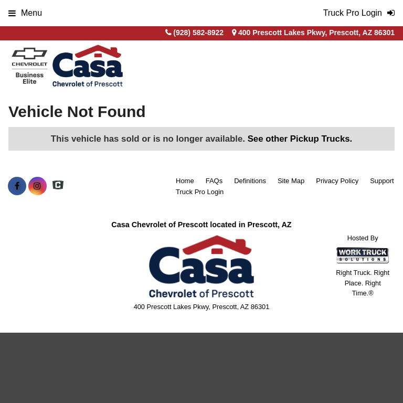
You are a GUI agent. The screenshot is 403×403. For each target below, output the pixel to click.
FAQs (214, 181)
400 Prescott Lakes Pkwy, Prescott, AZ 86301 (313, 32)
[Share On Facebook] (17, 186)
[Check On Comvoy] (58, 186)
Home (185, 181)
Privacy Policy (337, 181)
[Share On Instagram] (37, 186)
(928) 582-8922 (198, 32)
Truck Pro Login (200, 192)
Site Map (291, 181)
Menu (25, 12)
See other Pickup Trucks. (300, 139)
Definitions (250, 181)
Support (382, 181)
